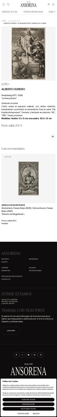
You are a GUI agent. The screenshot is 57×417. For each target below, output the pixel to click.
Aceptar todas (28, 400)
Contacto (5, 279)
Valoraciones (35, 271)
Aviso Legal (36, 413)
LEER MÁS (11, 331)
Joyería (4, 268)
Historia (5, 259)
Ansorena (33, 259)
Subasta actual (10, 11)
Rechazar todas (28, 409)
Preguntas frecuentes (11, 276)
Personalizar (28, 404)
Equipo (4, 262)
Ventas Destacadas (33, 11)
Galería (32, 268)
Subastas (5, 271)
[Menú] (4, 4)
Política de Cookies (23, 413)
